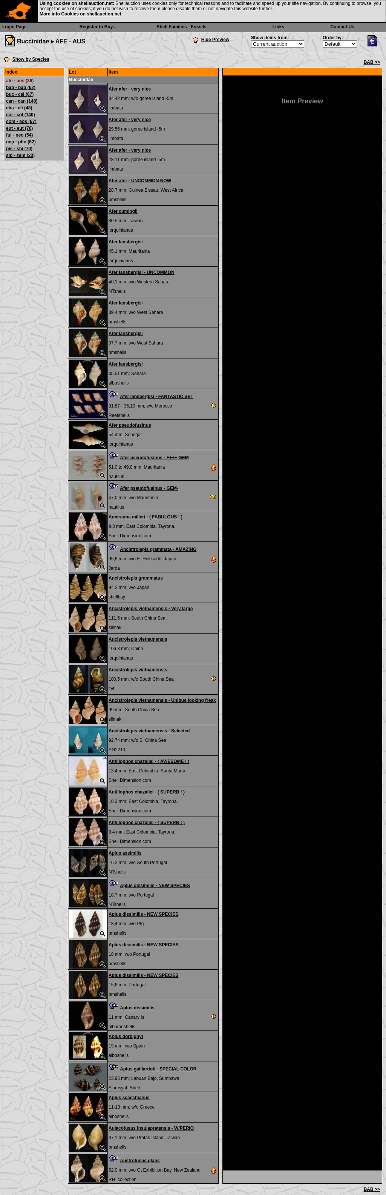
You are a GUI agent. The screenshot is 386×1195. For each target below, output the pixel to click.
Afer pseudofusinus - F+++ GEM (154, 457)
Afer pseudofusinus (130, 425)
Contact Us (342, 26)
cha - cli (19, 108)
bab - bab (20, 87)
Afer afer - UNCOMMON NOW (140, 180)
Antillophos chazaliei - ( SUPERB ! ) (147, 792)
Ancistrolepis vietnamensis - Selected (149, 731)
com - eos (21, 121)
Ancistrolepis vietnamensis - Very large (151, 608)
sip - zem (20, 155)
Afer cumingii (123, 211)
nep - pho (21, 142)
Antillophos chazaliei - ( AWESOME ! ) (149, 761)
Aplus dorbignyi (126, 1036)
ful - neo (19, 135)
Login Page (14, 26)
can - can (21, 101)
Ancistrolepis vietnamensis (138, 639)
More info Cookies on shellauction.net (80, 14)
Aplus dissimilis (137, 1007)
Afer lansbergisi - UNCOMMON (142, 272)
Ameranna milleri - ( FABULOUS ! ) (145, 517)
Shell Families (172, 26)
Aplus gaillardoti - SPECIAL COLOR (158, 1069)
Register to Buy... (98, 26)
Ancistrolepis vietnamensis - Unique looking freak (162, 700)
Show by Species (30, 59)
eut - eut (19, 128)
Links (278, 26)
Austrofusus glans (139, 1160)
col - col (20, 114)
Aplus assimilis (125, 853)
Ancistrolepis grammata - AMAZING (158, 549)
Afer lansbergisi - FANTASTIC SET (156, 396)
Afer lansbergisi (126, 242)
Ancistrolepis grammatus (136, 578)
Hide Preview (215, 39)
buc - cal (20, 94)
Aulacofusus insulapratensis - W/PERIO (151, 1128)
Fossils (198, 26)
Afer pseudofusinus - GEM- (149, 488)
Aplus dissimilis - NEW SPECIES (155, 885)
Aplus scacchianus (129, 1097)
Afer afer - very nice (130, 89)
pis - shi (19, 148)
